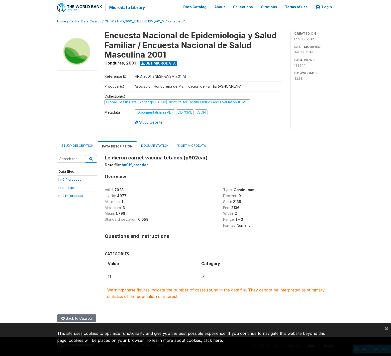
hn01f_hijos (67, 187)
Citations (269, 7)
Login (324, 7)
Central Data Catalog (85, 21)
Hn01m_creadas (70, 195)
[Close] (387, 328)
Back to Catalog (76, 318)
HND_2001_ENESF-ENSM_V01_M (141, 21)
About (219, 7)
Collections (243, 7)
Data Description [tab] (117, 146)
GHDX (109, 21)
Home (61, 21)
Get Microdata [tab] (191, 145)
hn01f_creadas (69, 179)
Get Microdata (158, 63)
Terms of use (296, 7)
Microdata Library (127, 7)
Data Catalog (194, 7)
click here (212, 340)
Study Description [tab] (77, 145)
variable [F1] (177, 21)
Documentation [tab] (155, 145)
